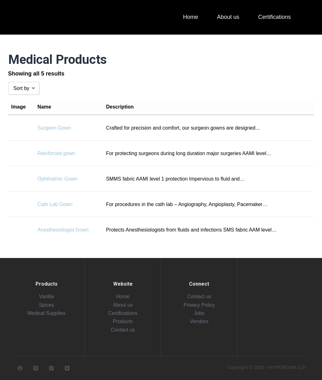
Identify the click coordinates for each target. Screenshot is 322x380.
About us (123, 305)
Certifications (122, 313)
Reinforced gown (56, 153)
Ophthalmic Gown (57, 179)
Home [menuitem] (190, 17)
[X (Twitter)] (36, 368)
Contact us (123, 329)
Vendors (199, 321)
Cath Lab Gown (54, 204)
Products (123, 321)
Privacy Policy (199, 305)
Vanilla (46, 296)
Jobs (199, 313)
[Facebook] (20, 368)
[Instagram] (51, 368)
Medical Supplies (46, 313)
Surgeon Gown (54, 128)
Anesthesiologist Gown (63, 229)
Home (123, 296)
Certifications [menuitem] (274, 17)
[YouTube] (67, 368)
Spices (46, 305)
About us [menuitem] (228, 17)
